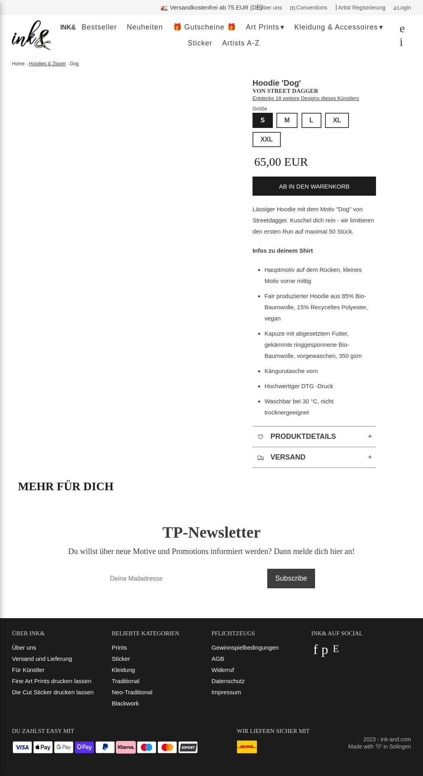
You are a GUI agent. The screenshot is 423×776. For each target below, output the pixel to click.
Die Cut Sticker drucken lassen (53, 692)
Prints (119, 647)
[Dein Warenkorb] (399, 43)
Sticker (121, 658)
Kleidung (123, 669)
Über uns (24, 647)
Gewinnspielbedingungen (245, 647)
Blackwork (125, 703)
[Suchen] (400, 30)
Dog (74, 64)
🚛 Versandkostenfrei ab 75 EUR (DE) (211, 7)
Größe (260, 109)
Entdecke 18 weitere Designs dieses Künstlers (306, 98)
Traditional (125, 681)
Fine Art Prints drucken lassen (51, 681)
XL (337, 120)
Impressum (226, 692)
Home (18, 64)
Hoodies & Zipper (47, 64)
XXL (266, 139)
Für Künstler (28, 669)
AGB (218, 658)
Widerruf (223, 669)
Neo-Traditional (132, 692)
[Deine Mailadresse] (184, 578)
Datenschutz (228, 681)
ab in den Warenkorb (314, 186)
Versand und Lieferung (42, 658)
